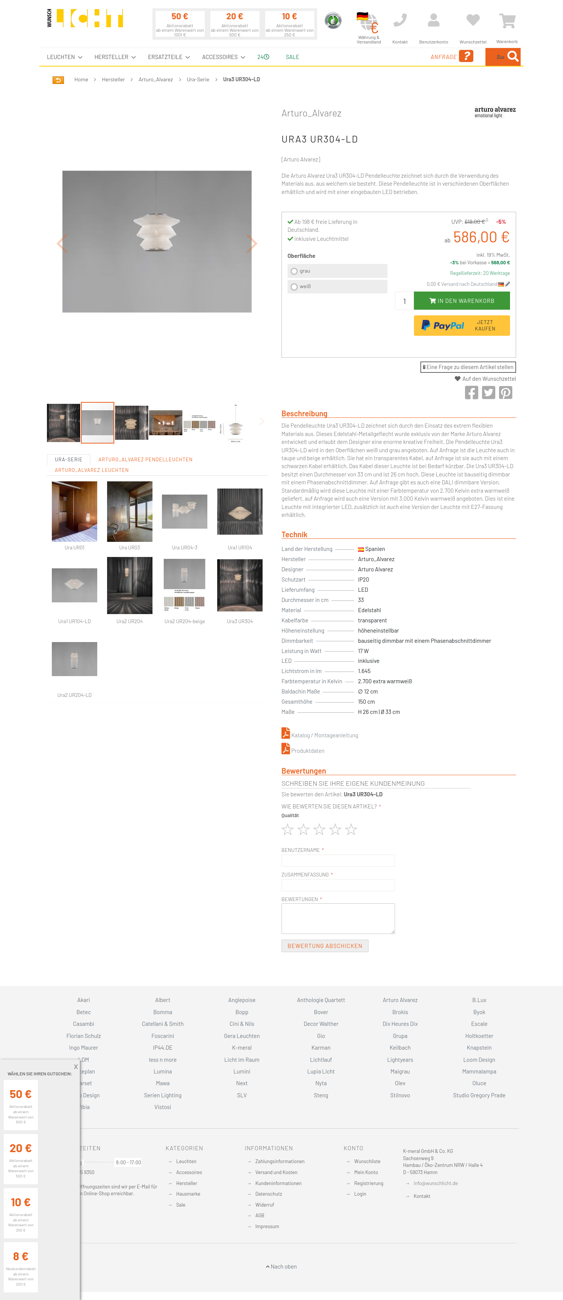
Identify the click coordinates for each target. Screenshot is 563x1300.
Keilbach (400, 1047)
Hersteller (113, 79)
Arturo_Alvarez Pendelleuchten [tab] (145, 459)
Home (81, 79)
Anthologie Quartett (321, 999)
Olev (400, 1083)
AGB (259, 1215)
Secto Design (83, 1095)
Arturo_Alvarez (156, 79)
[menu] (281, 57)
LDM (83, 1059)
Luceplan (83, 1071)
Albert (162, 999)
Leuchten (186, 1161)
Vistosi (162, 1106)
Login (360, 1194)
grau (305, 270)
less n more (163, 1059)
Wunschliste (367, 1161)
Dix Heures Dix (400, 1023)
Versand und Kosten (276, 1172)
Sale (180, 1205)
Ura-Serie (198, 79)
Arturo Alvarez (400, 999)
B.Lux (479, 999)
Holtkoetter (479, 1035)
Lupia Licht (321, 1071)
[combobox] (466, 57)
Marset (83, 1083)
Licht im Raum (242, 1059)
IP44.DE (163, 1047)
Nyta (321, 1083)
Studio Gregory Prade (479, 1095)
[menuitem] (62, 57)
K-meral (242, 1047)
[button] (62, 243)
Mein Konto (366, 1172)
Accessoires (189, 1172)
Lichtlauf (321, 1059)
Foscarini (162, 1035)
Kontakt (422, 1196)
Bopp (241, 1011)
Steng (321, 1095)
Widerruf (264, 1205)
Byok (479, 1011)
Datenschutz (268, 1194)
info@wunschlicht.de (436, 1183)
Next (242, 1083)
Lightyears (400, 1059)
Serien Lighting (163, 1095)
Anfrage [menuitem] (392, 56)
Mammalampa (479, 1071)
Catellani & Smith (163, 1023)
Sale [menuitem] (292, 56)
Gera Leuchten (242, 1035)
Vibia (84, 1106)
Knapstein (479, 1047)
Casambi (83, 1023)
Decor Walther (320, 1023)
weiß (305, 286)
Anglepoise (241, 999)
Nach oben (281, 1266)
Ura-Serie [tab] (68, 459)
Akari (83, 999)
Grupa (400, 1035)
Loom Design (479, 1059)
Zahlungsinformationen (280, 1161)
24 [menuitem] (263, 56)
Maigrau (400, 1071)
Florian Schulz (84, 1035)
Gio (321, 1035)
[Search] (513, 57)
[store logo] (85, 21)
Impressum (267, 1226)
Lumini (241, 1071)
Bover (321, 1011)
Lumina (163, 1071)
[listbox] (337, 279)
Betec (83, 1011)
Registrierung (368, 1183)
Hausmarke (188, 1194)
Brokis (400, 1011)
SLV (242, 1095)
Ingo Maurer (83, 1047)
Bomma (162, 1011)
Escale (479, 1023)
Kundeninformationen (278, 1183)
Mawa (163, 1083)
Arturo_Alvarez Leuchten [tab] (92, 470)
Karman (320, 1047)
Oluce (480, 1083)
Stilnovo (400, 1095)
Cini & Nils (242, 1023)
